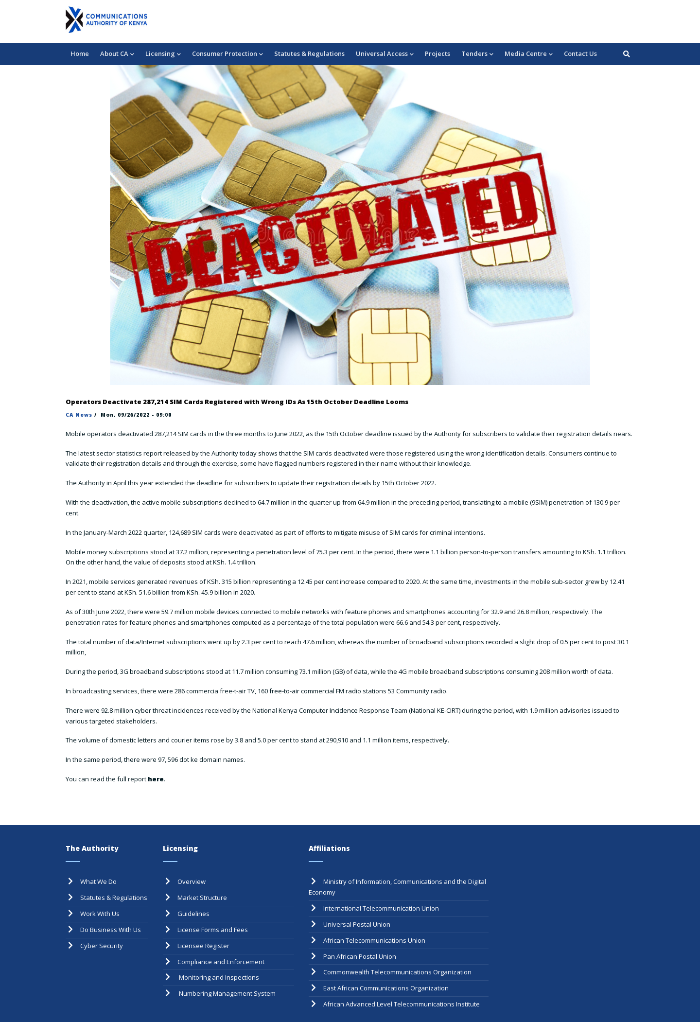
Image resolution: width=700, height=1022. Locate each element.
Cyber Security (101, 945)
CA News (79, 414)
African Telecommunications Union (374, 940)
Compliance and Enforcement (220, 961)
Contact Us (580, 53)
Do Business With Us (110, 929)
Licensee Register (203, 945)
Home (79, 53)
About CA (117, 54)
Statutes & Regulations (309, 53)
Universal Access (385, 54)
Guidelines (193, 913)
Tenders (477, 54)
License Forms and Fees (212, 929)
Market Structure (202, 897)
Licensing (163, 54)
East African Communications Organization (386, 988)
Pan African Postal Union (359, 956)
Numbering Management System (226, 993)
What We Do (98, 881)
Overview (191, 881)
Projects (437, 53)
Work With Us (100, 913)
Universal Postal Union (356, 924)
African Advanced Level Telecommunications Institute (401, 1004)
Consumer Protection (227, 54)
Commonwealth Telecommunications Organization (397, 972)
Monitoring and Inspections (218, 977)
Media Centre (529, 54)
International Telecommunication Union (381, 908)
